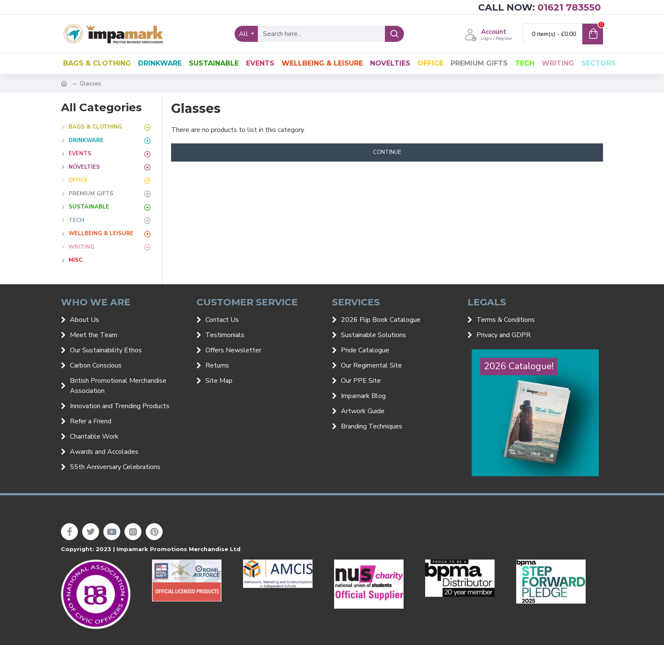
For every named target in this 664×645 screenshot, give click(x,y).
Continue (387, 152)
